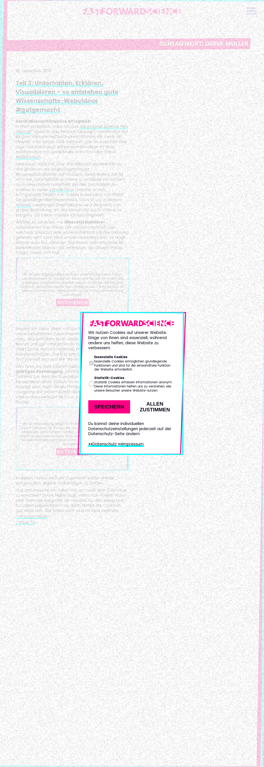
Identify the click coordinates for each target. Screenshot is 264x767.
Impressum (133, 444)
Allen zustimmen (155, 406)
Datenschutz (104, 444)
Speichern (109, 407)
